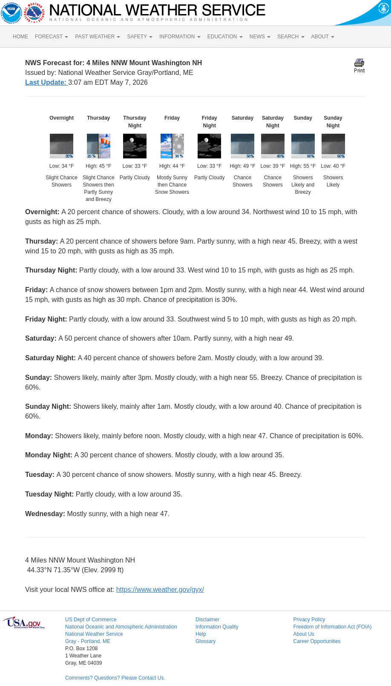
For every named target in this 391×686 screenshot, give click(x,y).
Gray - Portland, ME (87, 641)
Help (201, 634)
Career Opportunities (316, 641)
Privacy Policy (309, 620)
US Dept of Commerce (91, 620)
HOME (20, 37)
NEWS (260, 37)
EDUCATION (225, 37)
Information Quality (217, 627)
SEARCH (290, 37)
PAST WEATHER (97, 37)
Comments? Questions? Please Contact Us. (115, 678)
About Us (303, 634)
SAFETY (139, 37)
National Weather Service (94, 634)
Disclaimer (207, 620)
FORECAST (51, 37)
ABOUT (322, 37)
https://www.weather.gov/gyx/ (160, 589)
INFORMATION (179, 37)
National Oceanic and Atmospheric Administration (121, 627)
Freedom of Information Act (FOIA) (332, 627)
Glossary (206, 641)
